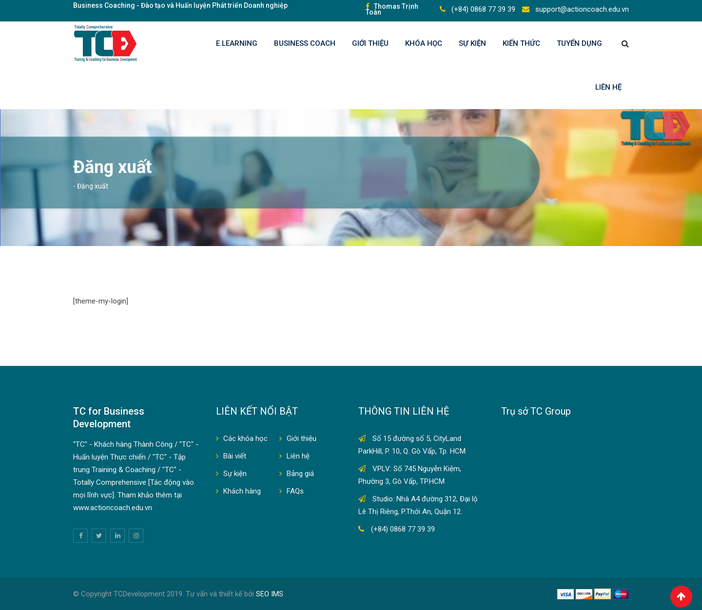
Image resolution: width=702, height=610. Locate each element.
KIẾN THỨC (521, 43)
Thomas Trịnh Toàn (392, 9)
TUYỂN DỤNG (579, 43)
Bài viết (234, 456)
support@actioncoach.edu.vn (581, 9)
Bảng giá (300, 473)
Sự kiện (472, 43)
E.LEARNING (236, 43)
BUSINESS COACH (304, 43)
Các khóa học (245, 438)
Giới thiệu (370, 43)
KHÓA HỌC (423, 43)
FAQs (295, 491)
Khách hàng (242, 491)
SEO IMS (269, 594)
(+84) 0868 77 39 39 (482, 9)
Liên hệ (608, 87)
